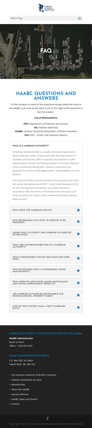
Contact (15, 403)
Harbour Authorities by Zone (26, 379)
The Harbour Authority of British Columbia (33, 374)
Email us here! (16, 342)
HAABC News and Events (24, 399)
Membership (18, 384)
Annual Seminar (19, 394)
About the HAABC (20, 389)
